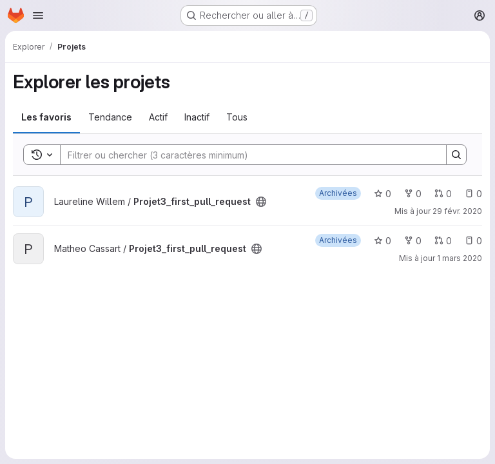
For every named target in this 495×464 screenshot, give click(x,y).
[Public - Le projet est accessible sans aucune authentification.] (261, 202)
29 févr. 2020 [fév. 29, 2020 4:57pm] (457, 211)
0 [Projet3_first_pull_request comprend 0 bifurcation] (413, 193)
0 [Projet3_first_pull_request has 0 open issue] (473, 193)
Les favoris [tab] (46, 116)
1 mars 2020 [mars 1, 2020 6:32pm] (459, 258)
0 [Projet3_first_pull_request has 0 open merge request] (443, 193)
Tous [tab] (237, 116)
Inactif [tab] (196, 116)
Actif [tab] (158, 116)
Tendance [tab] (110, 116)
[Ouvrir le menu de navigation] (38, 15)
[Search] (247, 154)
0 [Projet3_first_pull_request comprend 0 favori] (382, 193)
